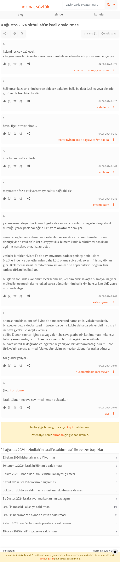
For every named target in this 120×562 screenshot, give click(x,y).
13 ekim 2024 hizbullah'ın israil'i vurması (29, 457)
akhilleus (103, 107)
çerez (42, 558)
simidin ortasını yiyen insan (91, 70)
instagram (9, 550)
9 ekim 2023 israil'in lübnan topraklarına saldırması (37, 523)
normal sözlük (34, 6)
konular (99, 14)
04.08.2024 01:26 (108, 101)
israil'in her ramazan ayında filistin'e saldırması (34, 515)
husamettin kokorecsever (92, 372)
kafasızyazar (101, 302)
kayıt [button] (70, 427)
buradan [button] (58, 435)
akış (20, 14)
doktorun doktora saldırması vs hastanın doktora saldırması (43, 490)
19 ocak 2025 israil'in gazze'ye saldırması (30, 531)
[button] (28, 64)
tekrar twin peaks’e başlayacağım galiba (83, 140)
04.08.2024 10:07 (108, 407)
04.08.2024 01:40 (108, 133)
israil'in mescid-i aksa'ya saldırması (26, 507)
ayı (107, 413)
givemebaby (101, 205)
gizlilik (51, 558)
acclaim (104, 172)
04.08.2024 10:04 (108, 365)
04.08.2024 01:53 (108, 198)
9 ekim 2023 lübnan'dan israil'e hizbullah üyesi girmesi (39, 474)
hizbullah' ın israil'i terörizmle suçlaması (29, 482)
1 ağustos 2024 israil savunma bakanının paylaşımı (37, 498)
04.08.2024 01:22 (108, 64)
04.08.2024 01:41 (108, 166)
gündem (59, 14)
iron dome (17, 390)
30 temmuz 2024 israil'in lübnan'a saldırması (32, 465)
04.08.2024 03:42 (108, 296)
